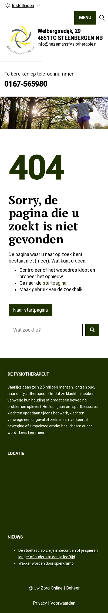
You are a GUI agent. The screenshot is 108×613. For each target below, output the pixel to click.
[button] (92, 330)
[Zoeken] (102, 18)
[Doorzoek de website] (46, 330)
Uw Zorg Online (48, 588)
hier (31, 432)
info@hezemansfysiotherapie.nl (67, 44)
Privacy (40, 603)
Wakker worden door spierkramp (46, 563)
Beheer (73, 588)
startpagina (54, 283)
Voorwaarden (62, 603)
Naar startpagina (30, 310)
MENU (85, 17)
